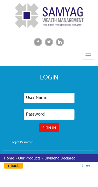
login (49, 77)
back (15, 165)
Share (86, 165)
